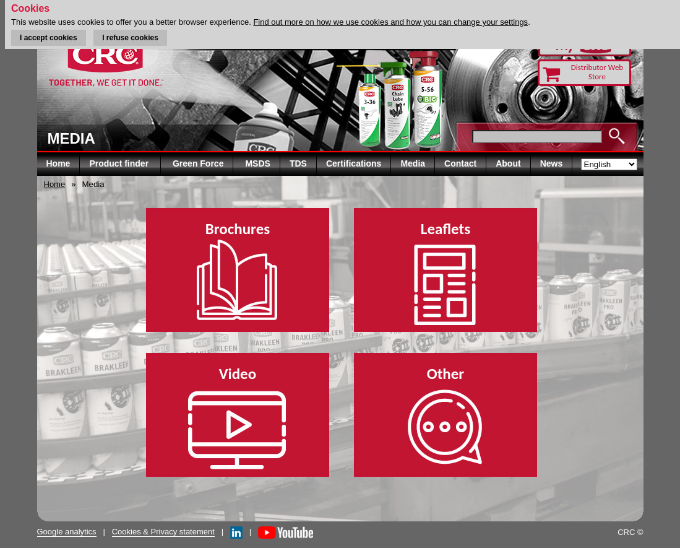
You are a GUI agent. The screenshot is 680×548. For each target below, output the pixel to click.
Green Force (198, 163)
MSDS (257, 163)
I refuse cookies (130, 37)
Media (412, 163)
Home (58, 163)
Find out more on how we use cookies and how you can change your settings (390, 22)
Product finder (120, 163)
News (551, 163)
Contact (460, 163)
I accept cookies (48, 37)
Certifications (353, 163)
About (508, 163)
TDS (298, 163)
